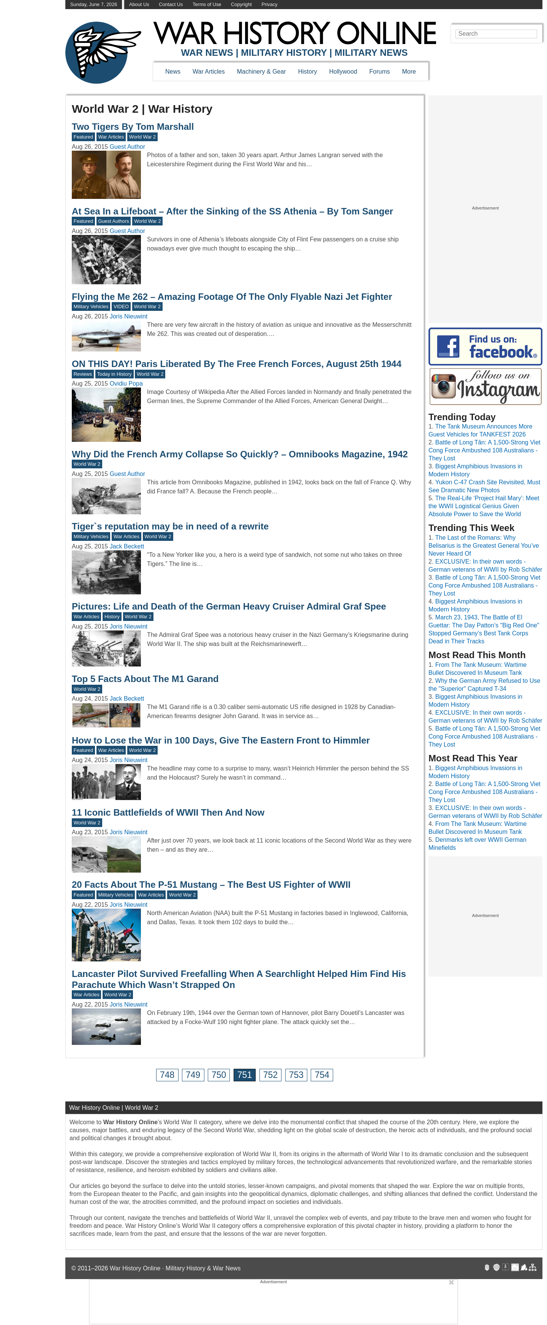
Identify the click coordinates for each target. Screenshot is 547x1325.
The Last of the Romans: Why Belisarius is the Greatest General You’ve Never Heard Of (483, 545)
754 (322, 1075)
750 (219, 1075)
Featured (83, 137)
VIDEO (121, 306)
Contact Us (171, 4)
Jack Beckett (127, 546)
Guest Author (127, 146)
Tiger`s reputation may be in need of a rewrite (170, 526)
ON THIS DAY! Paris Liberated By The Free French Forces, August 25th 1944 (237, 364)
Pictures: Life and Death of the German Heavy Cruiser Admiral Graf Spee (229, 606)
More (409, 71)
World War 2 (142, 137)
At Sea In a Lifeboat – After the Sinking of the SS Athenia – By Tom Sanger (232, 211)
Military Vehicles (91, 306)
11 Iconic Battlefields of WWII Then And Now (168, 812)
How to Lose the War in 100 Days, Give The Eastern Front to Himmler (221, 740)
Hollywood (343, 71)
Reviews (83, 374)
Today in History (114, 374)
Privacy (269, 4)
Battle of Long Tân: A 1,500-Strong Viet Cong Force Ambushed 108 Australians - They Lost (484, 450)
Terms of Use (207, 4)
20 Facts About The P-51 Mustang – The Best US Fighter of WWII (211, 884)
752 (270, 1075)
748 (167, 1075)
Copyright (241, 4)
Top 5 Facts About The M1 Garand (145, 679)
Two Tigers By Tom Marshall (133, 126)
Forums (379, 71)
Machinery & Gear (261, 71)
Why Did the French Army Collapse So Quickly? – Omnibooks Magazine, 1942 (240, 454)
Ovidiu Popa (126, 383)
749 (193, 1075)
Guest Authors (113, 221)
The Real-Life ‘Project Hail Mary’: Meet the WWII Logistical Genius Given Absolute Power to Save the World (483, 506)
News (172, 71)
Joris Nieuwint (129, 316)
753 (296, 1075)
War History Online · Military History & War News (175, 1268)
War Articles (209, 71)
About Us (139, 4)
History (307, 71)
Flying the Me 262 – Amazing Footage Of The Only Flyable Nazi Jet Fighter (232, 296)
